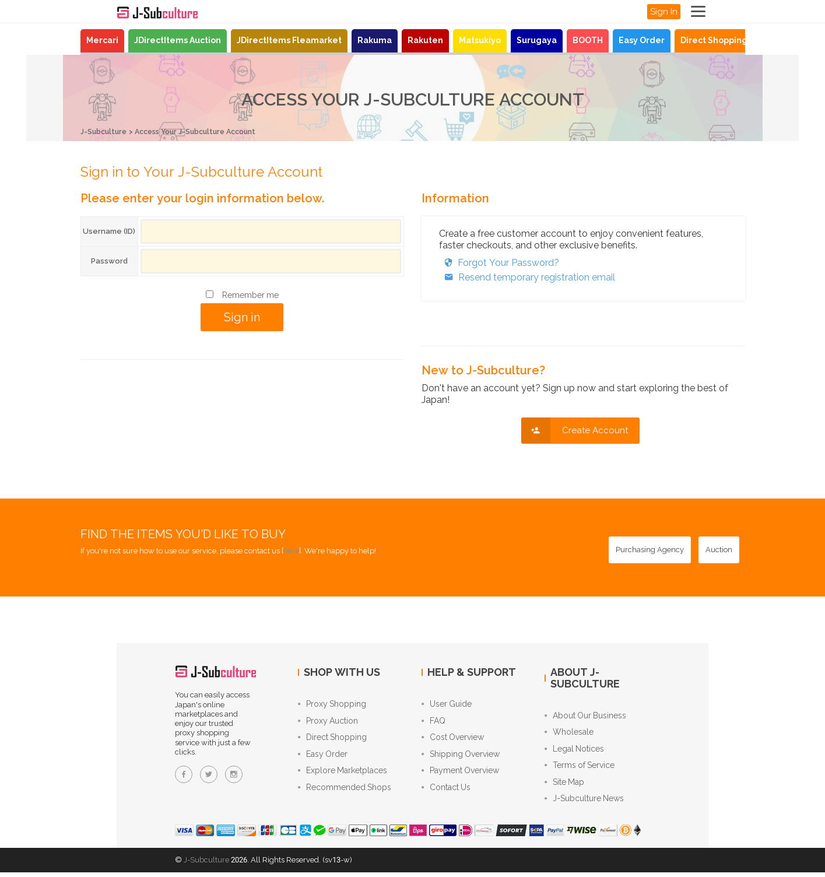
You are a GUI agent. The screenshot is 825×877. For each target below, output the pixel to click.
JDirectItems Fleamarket (289, 40)
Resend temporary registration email (527, 276)
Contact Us (446, 792)
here (291, 550)
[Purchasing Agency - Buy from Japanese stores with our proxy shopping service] (650, 549)
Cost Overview (453, 739)
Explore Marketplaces (342, 774)
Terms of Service (580, 768)
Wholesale (569, 733)
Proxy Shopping (332, 704)
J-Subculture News (584, 803)
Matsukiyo (480, 40)
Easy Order (642, 40)
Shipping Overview (461, 757)
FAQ (433, 722)
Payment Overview (460, 774)
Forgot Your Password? (499, 262)
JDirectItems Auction (177, 40)
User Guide (447, 704)
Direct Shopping (713, 40)
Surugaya (537, 40)
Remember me (250, 294)
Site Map (564, 786)
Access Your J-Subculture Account (204, 131)
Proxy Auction (328, 722)
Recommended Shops (344, 792)
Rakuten (425, 40)
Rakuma (374, 40)
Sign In (663, 11)
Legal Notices (574, 751)
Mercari (102, 40)
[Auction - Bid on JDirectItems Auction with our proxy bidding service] (718, 549)
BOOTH (588, 40)
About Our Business (585, 716)
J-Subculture (104, 131)
